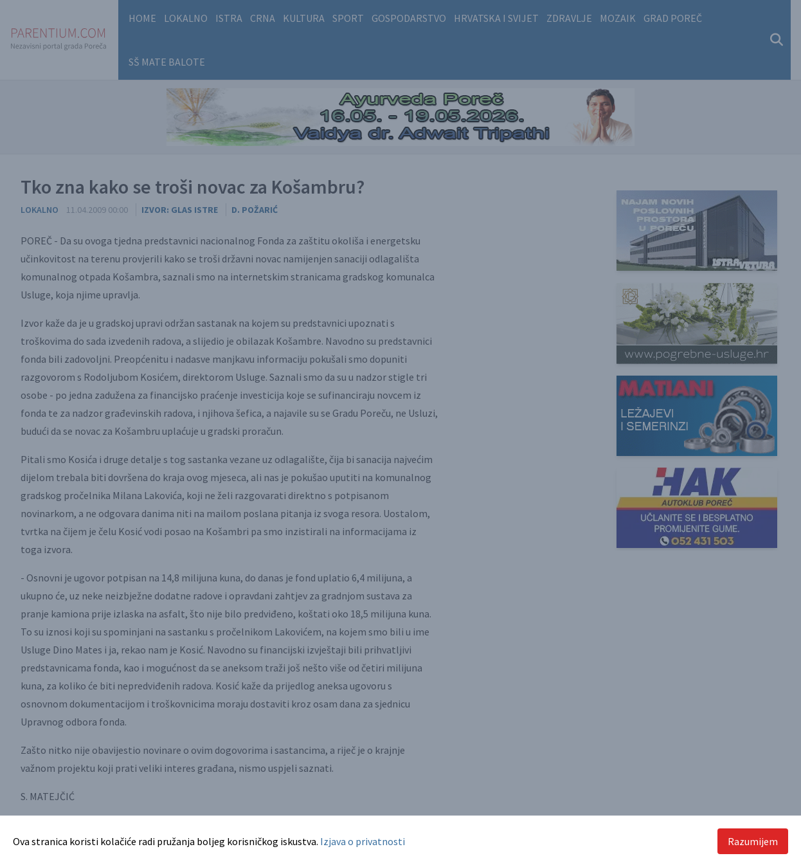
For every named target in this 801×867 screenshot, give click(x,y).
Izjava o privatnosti (362, 841)
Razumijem (753, 841)
